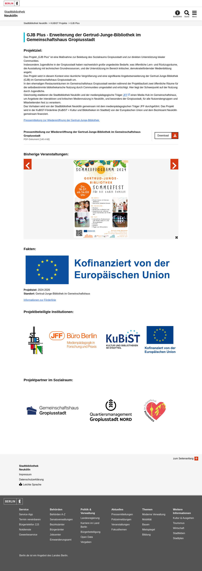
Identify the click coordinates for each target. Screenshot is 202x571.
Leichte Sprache (30, 484)
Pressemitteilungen (122, 514)
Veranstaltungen (120, 524)
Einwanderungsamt (60, 539)
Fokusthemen (119, 529)
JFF (125, 95)
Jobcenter (55, 534)
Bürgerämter (57, 529)
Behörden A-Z (57, 514)
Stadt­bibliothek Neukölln (35, 23)
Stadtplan (178, 538)
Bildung (146, 534)
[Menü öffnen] (194, 14)
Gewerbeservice (28, 534)
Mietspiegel (148, 529)
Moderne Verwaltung (153, 514)
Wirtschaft (178, 528)
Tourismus (178, 523)
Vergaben (86, 542)
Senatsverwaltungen (61, 519)
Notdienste (25, 529)
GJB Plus (75, 23)
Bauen (145, 524)
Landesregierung (90, 518)
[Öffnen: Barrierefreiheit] (177, 14)
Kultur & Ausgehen (183, 518)
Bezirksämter (57, 524)
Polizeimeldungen (121, 519)
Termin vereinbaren (30, 519)
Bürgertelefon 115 (29, 524)
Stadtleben (179, 533)
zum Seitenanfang (183, 458)
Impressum (25, 474)
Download (163, 135)
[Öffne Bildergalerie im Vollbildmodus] (176, 237)
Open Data (87, 537)
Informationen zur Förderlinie (40, 300)
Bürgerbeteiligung (90, 532)
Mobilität (147, 519)
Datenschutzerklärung (31, 479)
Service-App (26, 514)
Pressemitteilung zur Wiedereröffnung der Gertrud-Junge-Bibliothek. (62, 120)
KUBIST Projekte (58, 23)
